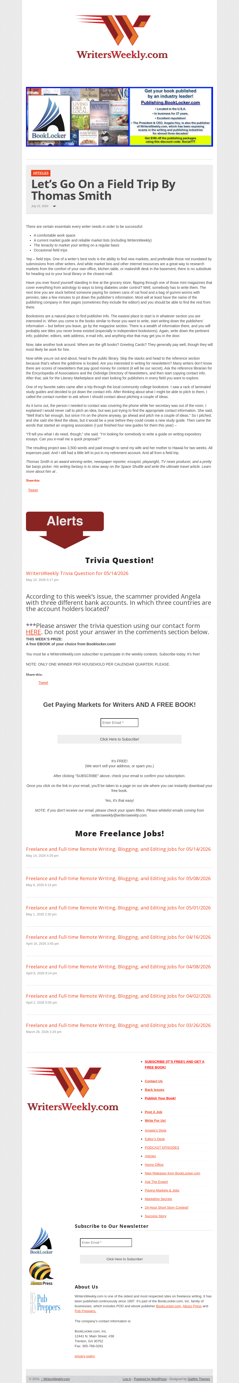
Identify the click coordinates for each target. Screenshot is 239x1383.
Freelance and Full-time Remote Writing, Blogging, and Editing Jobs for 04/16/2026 (118, 937)
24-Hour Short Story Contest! (167, 1207)
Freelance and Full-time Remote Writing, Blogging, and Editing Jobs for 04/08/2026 (118, 966)
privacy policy (85, 1356)
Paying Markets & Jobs (162, 1190)
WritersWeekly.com (55, 1379)
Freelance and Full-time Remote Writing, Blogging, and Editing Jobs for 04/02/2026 (118, 996)
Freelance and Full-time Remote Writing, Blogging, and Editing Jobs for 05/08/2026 (118, 878)
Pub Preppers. (85, 1311)
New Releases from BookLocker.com (172, 1173)
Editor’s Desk (155, 1139)
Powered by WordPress (150, 1379)
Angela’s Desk (156, 1130)
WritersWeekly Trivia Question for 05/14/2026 (77, 573)
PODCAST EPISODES (162, 1147)
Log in (127, 1379)
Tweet (33, 490)
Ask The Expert (156, 1182)
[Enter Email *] (119, 722)
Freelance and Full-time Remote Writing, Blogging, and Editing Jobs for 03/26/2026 (118, 1025)
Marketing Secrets (158, 1199)
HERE (33, 631)
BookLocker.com (168, 1306)
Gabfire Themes (199, 1379)
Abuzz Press (192, 1306)
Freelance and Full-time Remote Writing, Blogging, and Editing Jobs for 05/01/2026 (118, 908)
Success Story (156, 1216)
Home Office (154, 1165)
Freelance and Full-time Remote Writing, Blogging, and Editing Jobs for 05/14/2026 (118, 849)
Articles (41, 173)
